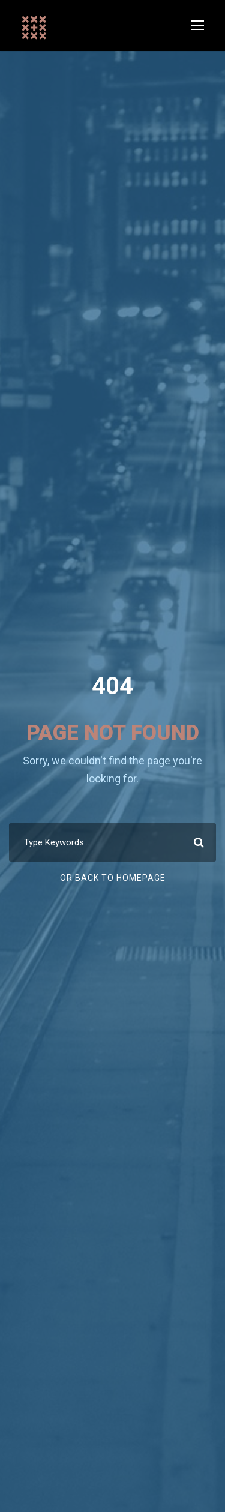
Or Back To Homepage (113, 878)
